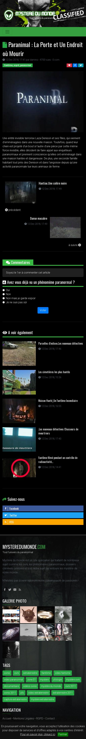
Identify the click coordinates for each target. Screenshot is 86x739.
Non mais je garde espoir (21, 298)
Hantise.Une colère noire (53, 183)
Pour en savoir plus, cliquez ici (37, 734)
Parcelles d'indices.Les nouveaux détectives (60, 343)
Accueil (7, 718)
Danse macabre (38, 218)
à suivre (74, 245)
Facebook (11, 509)
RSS (9, 522)
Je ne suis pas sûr (16, 302)
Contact (50, 718)
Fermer (63, 734)
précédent (13, 210)
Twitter (10, 515)
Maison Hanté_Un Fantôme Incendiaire (58, 401)
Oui (8, 290)
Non (8, 294)
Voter (43, 310)
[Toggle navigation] (7, 31)
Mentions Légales (23, 718)
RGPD (39, 718)
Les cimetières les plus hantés (54, 372)
